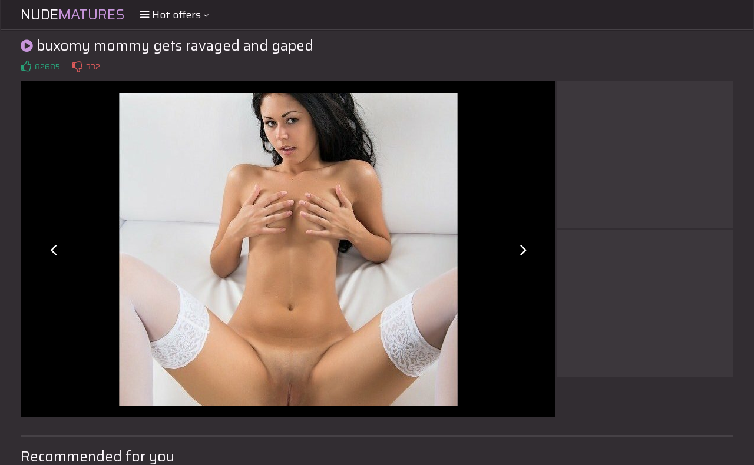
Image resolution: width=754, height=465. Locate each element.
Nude (73, 15)
